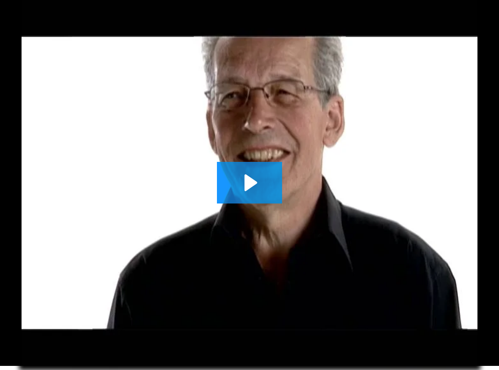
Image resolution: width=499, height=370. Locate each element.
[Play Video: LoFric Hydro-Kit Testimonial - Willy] (249, 182)
